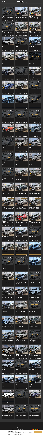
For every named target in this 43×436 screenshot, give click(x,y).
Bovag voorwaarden (25, 435)
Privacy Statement (19, 435)
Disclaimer (15, 435)
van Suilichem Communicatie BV (8, 435)
